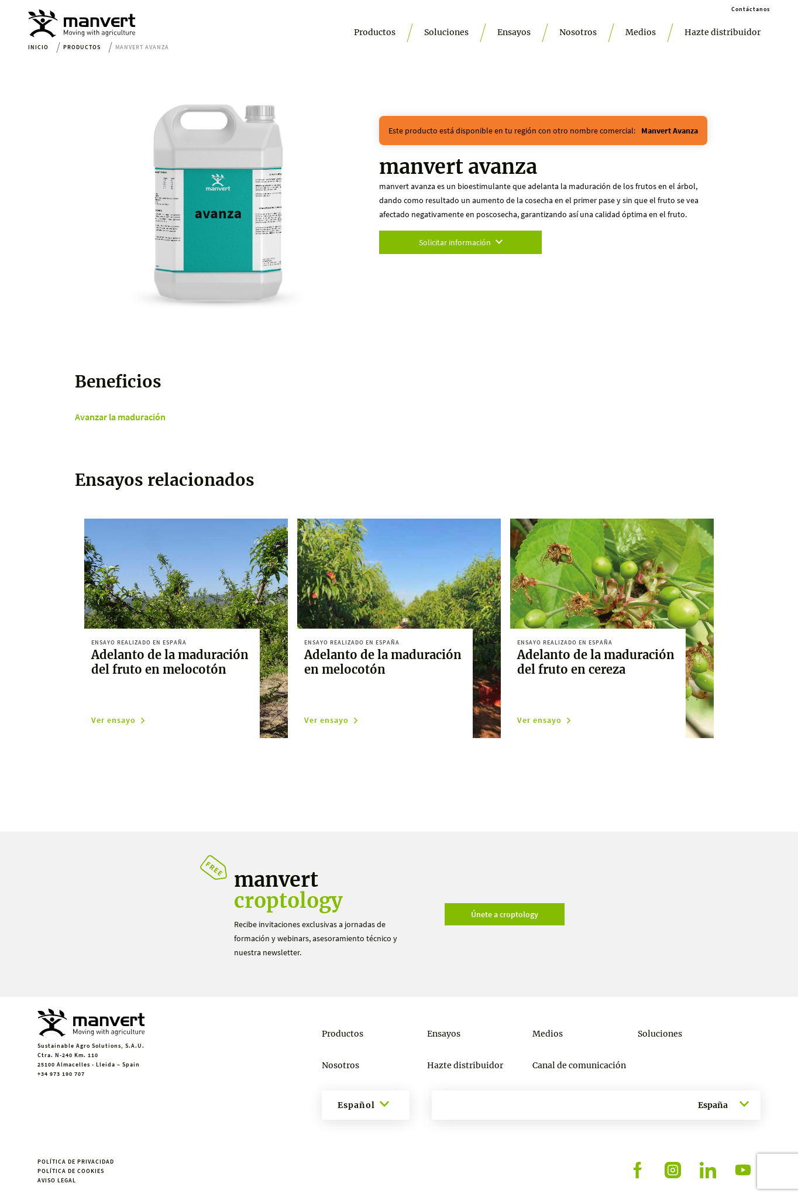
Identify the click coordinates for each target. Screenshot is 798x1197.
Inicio (38, 47)
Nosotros (578, 32)
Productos (374, 32)
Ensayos (514, 32)
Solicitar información (461, 242)
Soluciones (446, 32)
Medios (640, 32)
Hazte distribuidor (723, 32)
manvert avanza (669, 130)
